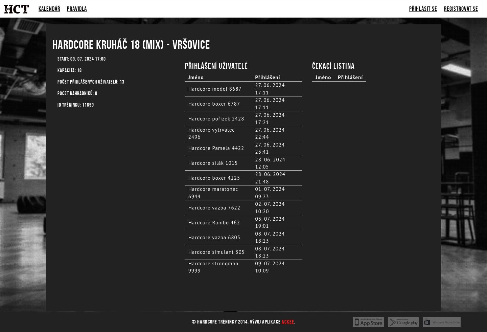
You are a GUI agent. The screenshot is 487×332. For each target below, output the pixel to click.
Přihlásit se (423, 8)
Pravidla (77, 8)
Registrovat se (461, 8)
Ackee (288, 322)
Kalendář (49, 8)
